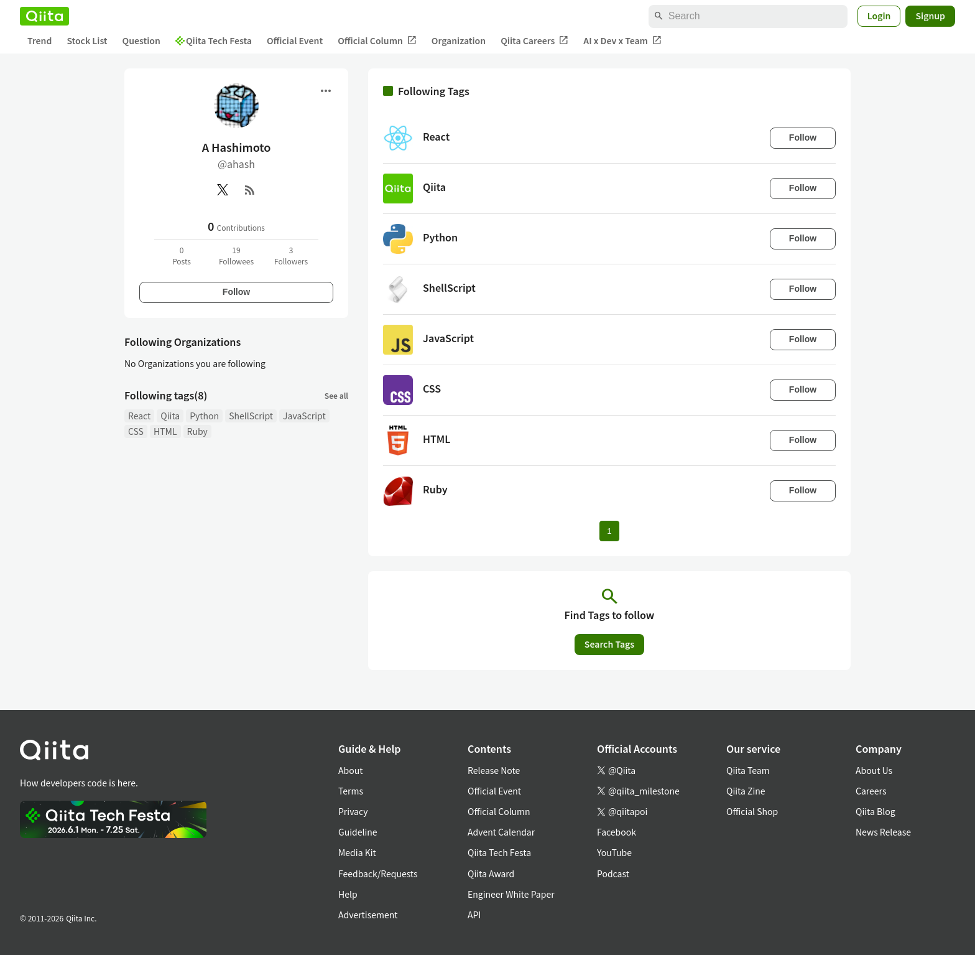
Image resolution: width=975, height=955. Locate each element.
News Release (883, 832)
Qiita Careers (534, 40)
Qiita (170, 415)
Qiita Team (748, 770)
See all (336, 395)
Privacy (352, 811)
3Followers (291, 255)
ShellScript (251, 415)
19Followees (236, 255)
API (474, 914)
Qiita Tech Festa (213, 40)
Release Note (494, 770)
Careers (871, 791)
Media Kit (357, 852)
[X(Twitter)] (222, 189)
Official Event (295, 40)
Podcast (613, 873)
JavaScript (304, 415)
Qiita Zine (745, 791)
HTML (165, 431)
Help (348, 894)
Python (204, 415)
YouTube (614, 852)
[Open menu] (325, 90)
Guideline (357, 832)
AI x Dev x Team (622, 40)
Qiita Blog (875, 811)
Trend (39, 40)
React (139, 415)
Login (879, 15)
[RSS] (250, 189)
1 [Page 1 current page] (609, 531)
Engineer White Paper (511, 894)
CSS (136, 431)
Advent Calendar (501, 832)
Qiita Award (491, 873)
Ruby (197, 431)
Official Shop (752, 811)
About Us (874, 770)
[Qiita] (44, 16)
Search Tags (609, 644)
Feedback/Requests (378, 873)
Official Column (377, 40)
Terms (350, 791)
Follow (236, 292)
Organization (459, 40)
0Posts (181, 255)
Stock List (87, 40)
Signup (930, 15)
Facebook (616, 832)
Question (141, 40)
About (350, 770)
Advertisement (368, 914)
